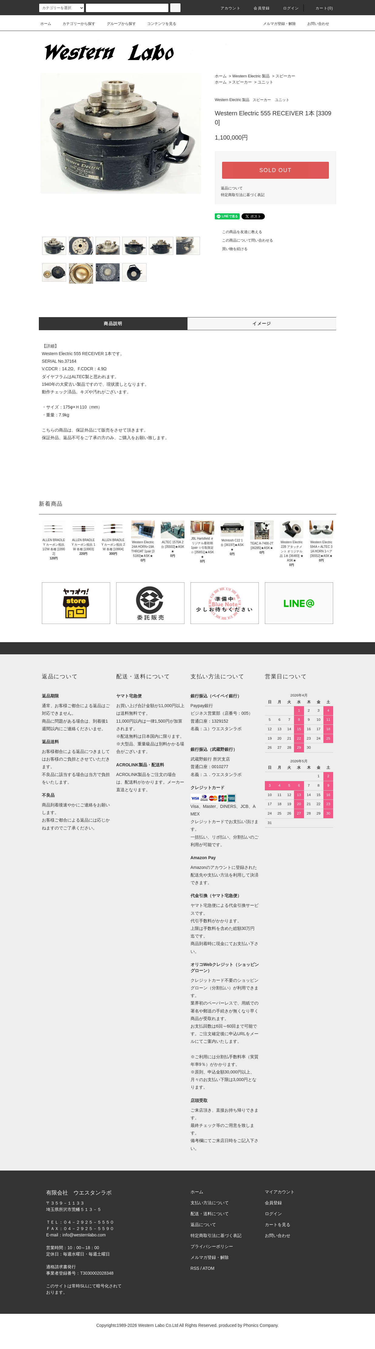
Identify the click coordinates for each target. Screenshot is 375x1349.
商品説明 (113, 323)
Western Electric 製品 (251, 76)
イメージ (261, 323)
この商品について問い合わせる (244, 240)
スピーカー (285, 76)
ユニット (265, 82)
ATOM (209, 1268)
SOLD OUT (275, 170)
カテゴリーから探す (75, 24)
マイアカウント (280, 1191)
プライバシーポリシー (212, 1246)
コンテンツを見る (158, 24)
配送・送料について (210, 1213)
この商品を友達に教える (238, 232)
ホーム (45, 24)
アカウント (227, 8)
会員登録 (258, 8)
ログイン (287, 8)
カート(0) (320, 8)
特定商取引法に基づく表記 (243, 195)
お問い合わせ (314, 24)
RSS (195, 1268)
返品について (232, 188)
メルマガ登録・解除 (276, 24)
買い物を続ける (231, 249)
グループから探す (118, 24)
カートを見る (277, 1224)
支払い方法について (210, 1202)
